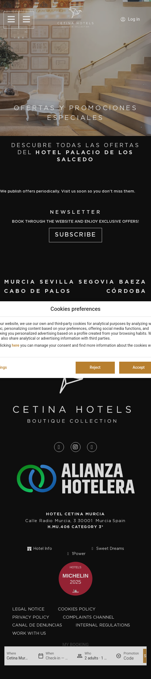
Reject (95, 367)
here (15, 345)
